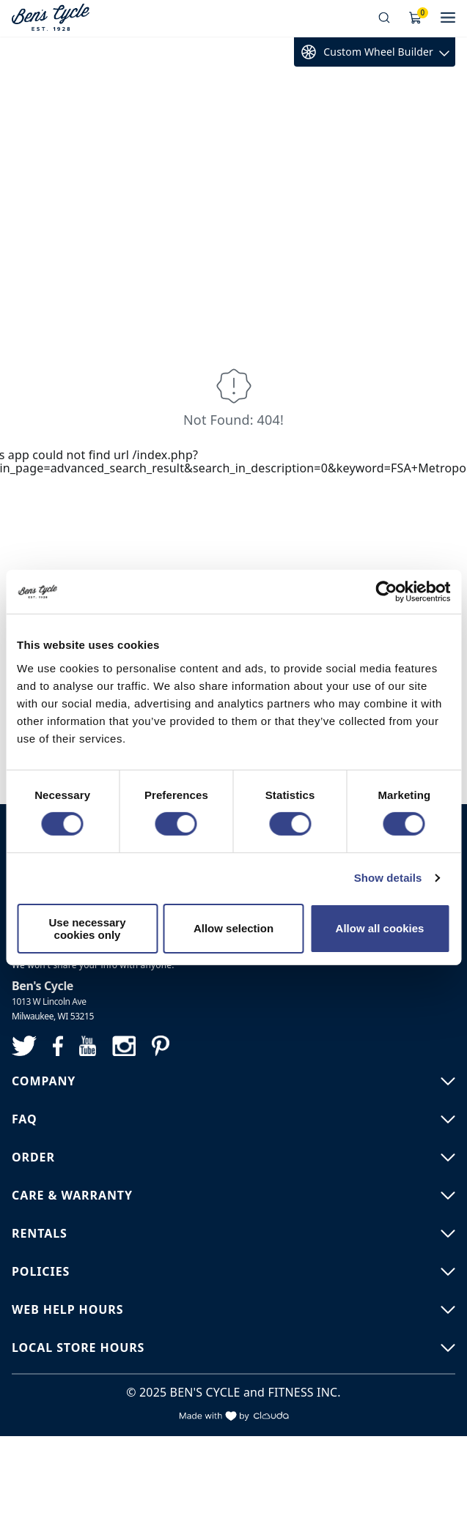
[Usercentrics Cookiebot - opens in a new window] (386, 592)
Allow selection (233, 928)
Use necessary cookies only (86, 928)
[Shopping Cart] (415, 18)
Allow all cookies (380, 928)
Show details (388, 877)
